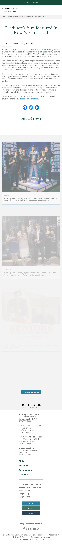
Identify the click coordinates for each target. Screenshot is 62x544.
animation (47, 52)
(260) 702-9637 (25, 443)
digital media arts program (26, 99)
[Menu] (58, 9)
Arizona (36, 2)
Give (31, 513)
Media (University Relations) (31, 487)
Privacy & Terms (20, 537)
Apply (31, 508)
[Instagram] (27, 528)
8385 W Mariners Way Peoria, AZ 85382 (28, 451)
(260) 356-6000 (25, 421)
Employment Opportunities (30, 484)
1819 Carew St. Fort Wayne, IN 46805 (27, 429)
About (22, 460)
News (10, 17)
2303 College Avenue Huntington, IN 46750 (28, 417)
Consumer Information (40, 537)
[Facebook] (24, 528)
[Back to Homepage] (31, 405)
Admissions (25, 469)
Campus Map (24, 493)
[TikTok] (38, 528)
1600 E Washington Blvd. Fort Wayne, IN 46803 (29, 440)
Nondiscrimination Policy (26, 539)
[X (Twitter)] (31, 528)
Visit (31, 503)
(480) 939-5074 (25, 454)
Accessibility (54, 535)
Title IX (43, 539)
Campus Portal (25, 497)
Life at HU (24, 474)
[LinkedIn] (34, 528)
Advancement (25, 490)
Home (4, 17)
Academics (25, 465)
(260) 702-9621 (25, 432)
